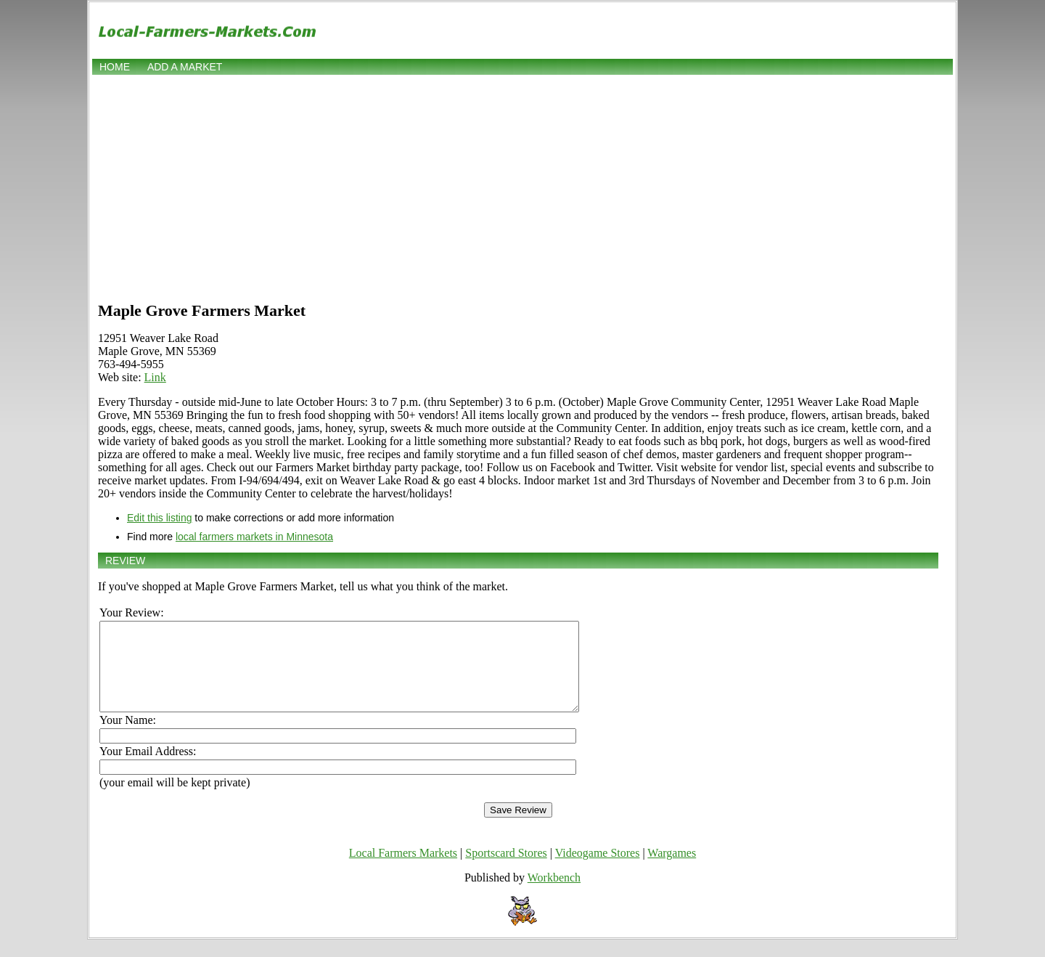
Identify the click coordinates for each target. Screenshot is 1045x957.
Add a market (184, 67)
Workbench (554, 895)
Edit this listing (159, 518)
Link (155, 377)
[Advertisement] (522, 186)
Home (114, 67)
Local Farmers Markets (403, 870)
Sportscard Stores (505, 870)
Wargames (671, 870)
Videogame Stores (597, 870)
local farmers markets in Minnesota (254, 536)
